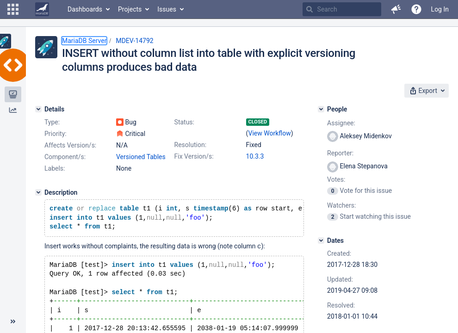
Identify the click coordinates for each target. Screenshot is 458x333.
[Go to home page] (42, 9)
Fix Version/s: (194, 156)
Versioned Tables (141, 156)
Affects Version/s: (70, 145)
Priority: (55, 133)
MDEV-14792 (134, 40)
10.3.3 (255, 156)
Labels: (54, 168)
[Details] (38, 109)
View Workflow (269, 133)
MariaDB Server (84, 40)
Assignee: (341, 123)
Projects (130, 9)
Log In (440, 9)
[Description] (38, 192)
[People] (321, 109)
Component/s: (65, 156)
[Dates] (321, 240)
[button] (13, 9)
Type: (52, 122)
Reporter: (340, 153)
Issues (166, 9)
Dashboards (85, 9)
